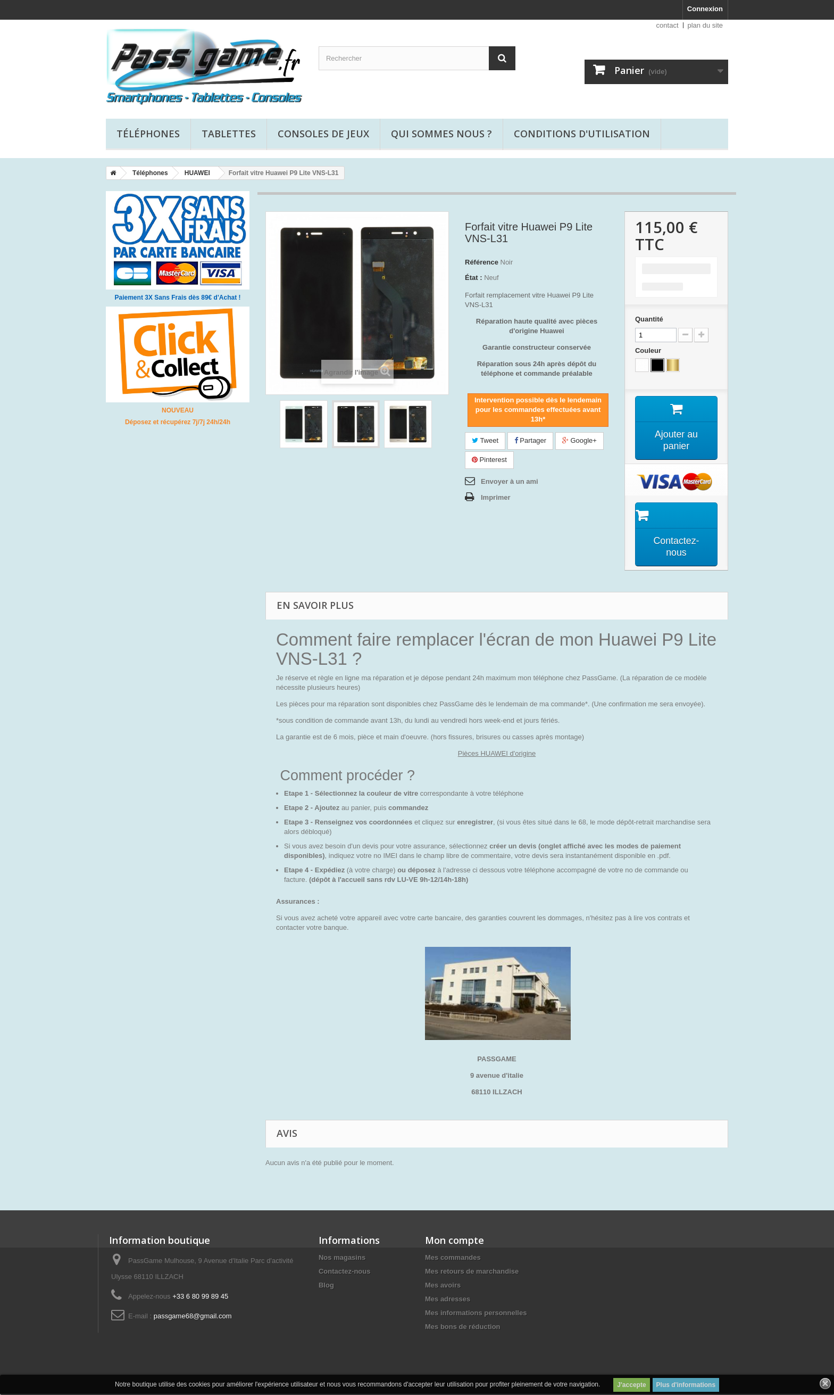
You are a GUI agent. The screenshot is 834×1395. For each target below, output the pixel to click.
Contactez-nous (345, 1272)
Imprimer (496, 497)
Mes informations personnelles (476, 1314)
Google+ (579, 440)
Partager (530, 440)
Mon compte (454, 1241)
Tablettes (229, 133)
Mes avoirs (443, 1286)
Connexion (705, 9)
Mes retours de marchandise (472, 1272)
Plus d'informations (686, 1385)
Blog (326, 1286)
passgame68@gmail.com (193, 1317)
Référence (481, 262)
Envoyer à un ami (509, 481)
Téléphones (148, 133)
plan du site (705, 25)
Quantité (649, 319)
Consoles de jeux (323, 133)
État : (473, 278)
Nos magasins (342, 1258)
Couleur (649, 350)
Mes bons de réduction (463, 1328)
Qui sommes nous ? (441, 133)
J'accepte (631, 1385)
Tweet (485, 440)
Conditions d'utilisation (582, 133)
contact (667, 25)
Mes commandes (453, 1258)
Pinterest (489, 460)
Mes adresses (447, 1300)
